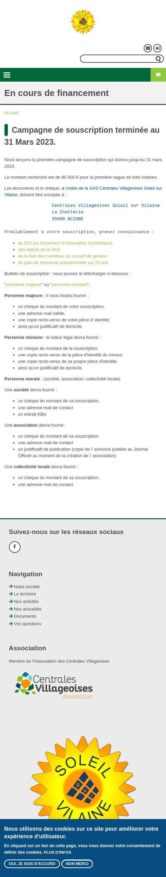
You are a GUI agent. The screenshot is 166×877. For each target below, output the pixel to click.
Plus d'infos (57, 856)
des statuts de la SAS (39, 249)
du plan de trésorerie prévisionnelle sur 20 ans (63, 262)
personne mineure (69, 284)
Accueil (11, 112)
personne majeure (23, 284)
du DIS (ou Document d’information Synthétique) (65, 243)
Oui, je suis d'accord (32, 867)
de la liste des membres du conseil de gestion (62, 256)
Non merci (77, 867)
